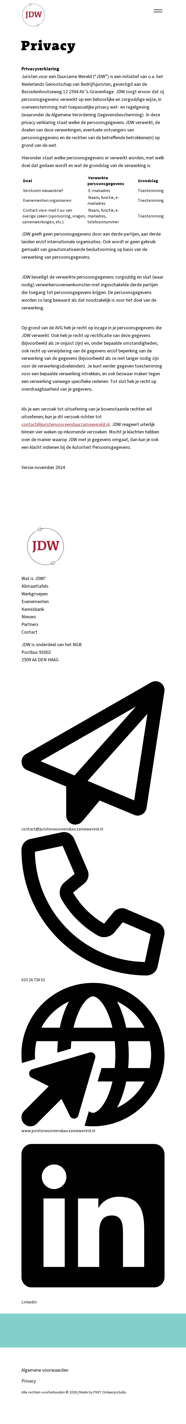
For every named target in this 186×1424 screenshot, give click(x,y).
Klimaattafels (34, 589)
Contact (29, 635)
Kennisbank (32, 612)
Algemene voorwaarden (44, 1373)
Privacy (28, 1383)
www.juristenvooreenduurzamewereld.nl (93, 1130)
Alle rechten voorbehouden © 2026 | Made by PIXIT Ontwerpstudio (73, 1395)
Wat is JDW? (33, 581)
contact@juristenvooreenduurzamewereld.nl (65, 424)
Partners (29, 627)
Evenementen (35, 604)
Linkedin (93, 1302)
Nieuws (28, 619)
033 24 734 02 (93, 980)
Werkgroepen (34, 596)
